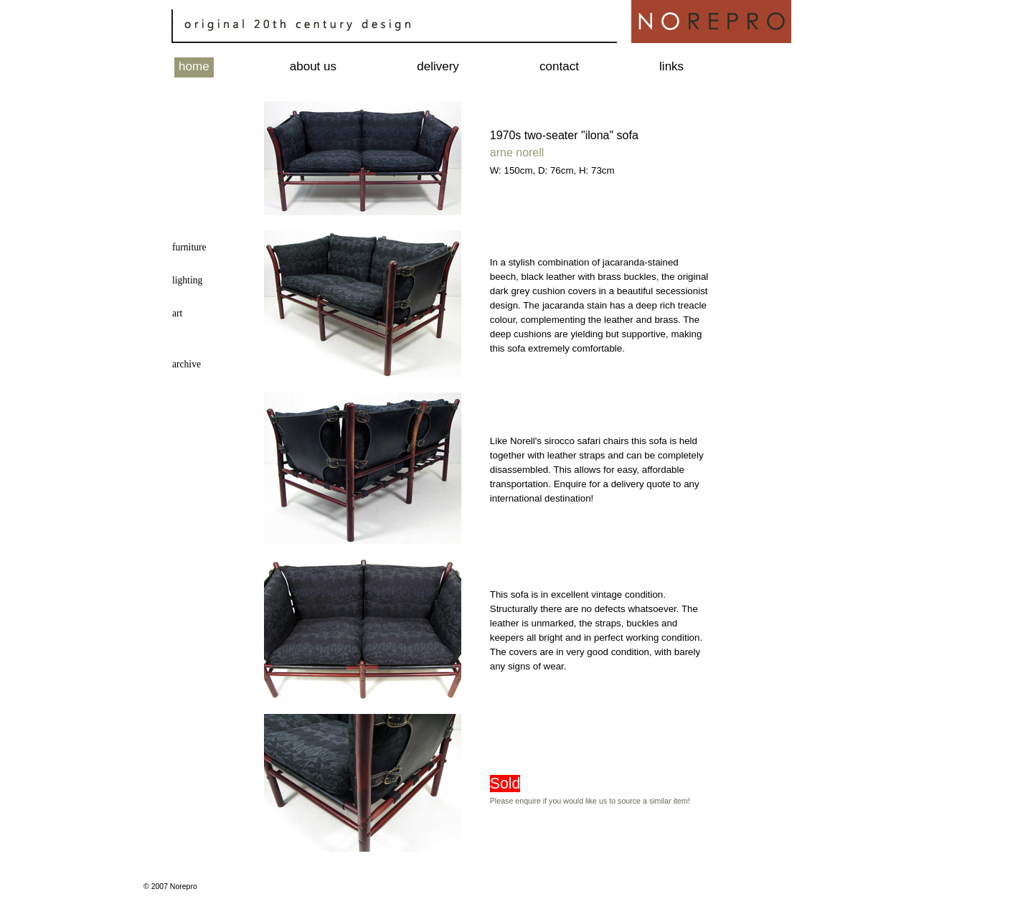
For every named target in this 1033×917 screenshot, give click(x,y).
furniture (189, 247)
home (194, 66)
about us (313, 66)
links (671, 66)
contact (559, 66)
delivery (438, 66)
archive (186, 364)
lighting (187, 280)
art (177, 313)
